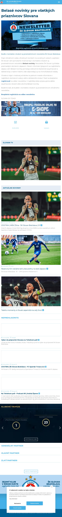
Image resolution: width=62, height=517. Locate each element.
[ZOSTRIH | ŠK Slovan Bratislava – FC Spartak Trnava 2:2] (31, 356)
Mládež (14, 337)
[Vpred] (60, 428)
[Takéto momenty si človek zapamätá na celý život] (31, 291)
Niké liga (12, 307)
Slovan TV (12, 222)
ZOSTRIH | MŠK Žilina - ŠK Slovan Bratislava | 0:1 (21, 225)
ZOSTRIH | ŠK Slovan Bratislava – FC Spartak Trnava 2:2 (23, 367)
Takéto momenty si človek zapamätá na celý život (22, 310)
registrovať (5, 81)
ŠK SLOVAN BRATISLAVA (14, 2)
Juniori (12, 266)
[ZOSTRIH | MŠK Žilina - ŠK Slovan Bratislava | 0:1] (31, 206)
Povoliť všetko (17, 508)
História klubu (31, 439)
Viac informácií (13, 498)
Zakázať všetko (34, 503)
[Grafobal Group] (46, 465)
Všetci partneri (31, 471)
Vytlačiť (46, 128)
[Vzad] (2, 428)
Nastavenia (17, 503)
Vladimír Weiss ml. (18, 307)
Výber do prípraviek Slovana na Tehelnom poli (20, 340)
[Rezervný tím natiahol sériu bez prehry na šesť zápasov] (31, 250)
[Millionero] (46, 458)
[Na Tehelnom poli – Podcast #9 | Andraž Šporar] (31, 383)
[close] (51, 486)
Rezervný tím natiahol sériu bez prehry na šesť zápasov (24, 269)
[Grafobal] (15, 458)
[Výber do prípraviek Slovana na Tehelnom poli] (31, 329)
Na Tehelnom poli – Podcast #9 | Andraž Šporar (20, 393)
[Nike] (31, 450)
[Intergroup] (15, 465)
